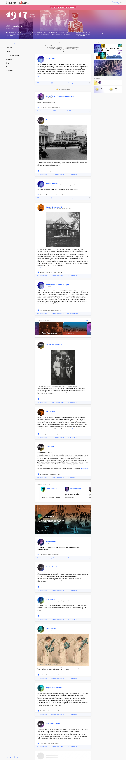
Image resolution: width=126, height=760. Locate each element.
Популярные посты (12, 55)
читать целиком (44, 530)
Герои (8, 51)
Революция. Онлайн (12, 44)
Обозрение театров (53, 723)
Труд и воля (50, 446)
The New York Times (53, 567)
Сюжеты (9, 59)
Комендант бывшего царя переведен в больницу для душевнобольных (82, 34)
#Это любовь (40, 76)
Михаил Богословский (54, 687)
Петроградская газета (54, 344)
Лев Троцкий (50, 411)
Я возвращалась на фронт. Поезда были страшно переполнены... (73, 495)
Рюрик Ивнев (50, 58)
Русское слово (51, 120)
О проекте (9, 70)
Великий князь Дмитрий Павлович (111, 83)
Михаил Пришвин (52, 183)
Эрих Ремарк (50, 599)
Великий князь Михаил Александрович (60, 96)
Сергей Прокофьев (51, 488)
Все (87, 320)
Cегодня (9, 47)
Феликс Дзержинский (54, 207)
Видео (8, 63)
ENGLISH (115, 2)
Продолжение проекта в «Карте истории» (63, 7)
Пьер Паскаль (51, 628)
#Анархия (40, 267)
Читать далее (72, 428)
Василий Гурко (51, 541)
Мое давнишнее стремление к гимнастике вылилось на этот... (51, 496)
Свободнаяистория (33, 15)
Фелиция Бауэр (63, 284)
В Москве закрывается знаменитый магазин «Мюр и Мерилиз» (16, 34)
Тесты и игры (10, 67)
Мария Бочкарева (75, 488)
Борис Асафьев (48, 516)
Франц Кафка (51, 284)
